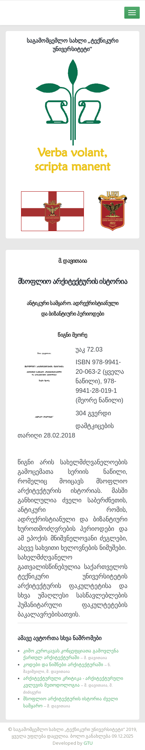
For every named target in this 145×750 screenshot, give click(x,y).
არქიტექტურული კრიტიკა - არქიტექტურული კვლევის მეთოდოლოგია (73, 685)
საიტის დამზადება (93, 726)
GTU (88, 743)
